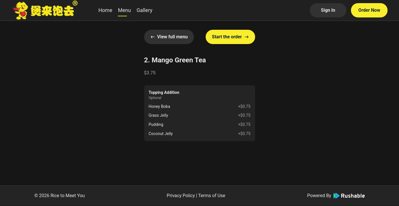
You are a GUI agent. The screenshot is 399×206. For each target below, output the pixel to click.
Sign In (328, 10)
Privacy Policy (181, 195)
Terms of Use (211, 195)
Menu (124, 10)
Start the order (230, 36)
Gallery (144, 10)
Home (105, 10)
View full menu (169, 36)
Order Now (369, 10)
